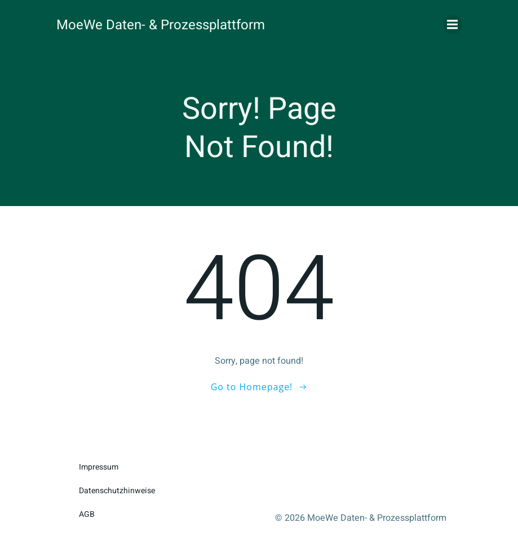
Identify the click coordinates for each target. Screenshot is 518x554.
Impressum (98, 467)
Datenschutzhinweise (117, 491)
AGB (87, 514)
